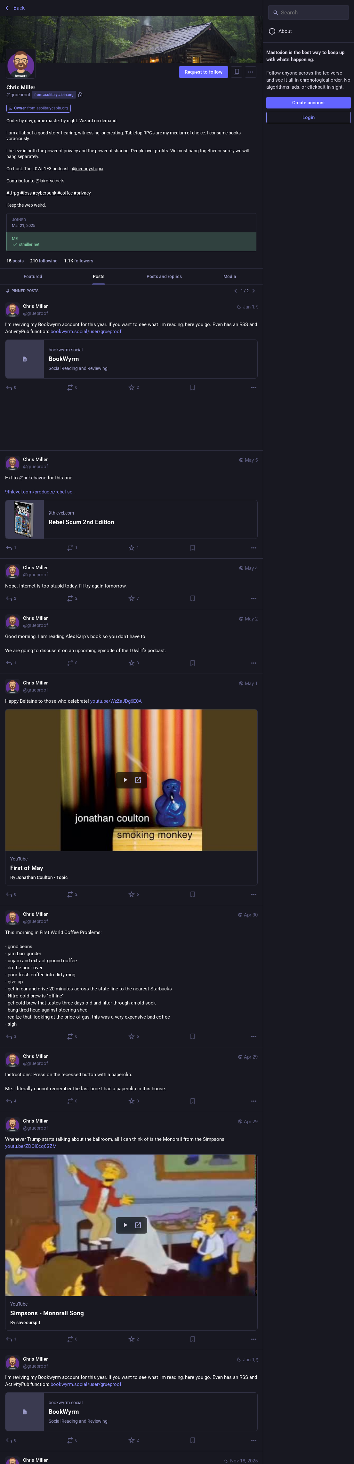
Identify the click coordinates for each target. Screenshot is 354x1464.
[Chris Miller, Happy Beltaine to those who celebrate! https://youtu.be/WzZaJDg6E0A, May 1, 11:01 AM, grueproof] (131, 737)
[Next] (254, 291)
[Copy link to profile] (236, 72)
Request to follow (203, 72)
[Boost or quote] (72, 387)
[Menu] (250, 72)
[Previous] (235, 291)
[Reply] (11, 387)
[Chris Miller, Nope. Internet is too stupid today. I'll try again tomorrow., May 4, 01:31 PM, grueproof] (131, 532)
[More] (254, 387)
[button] (131, 745)
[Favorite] (134, 387)
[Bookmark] (193, 387)
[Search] (308, 12)
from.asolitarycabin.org (54, 94)
